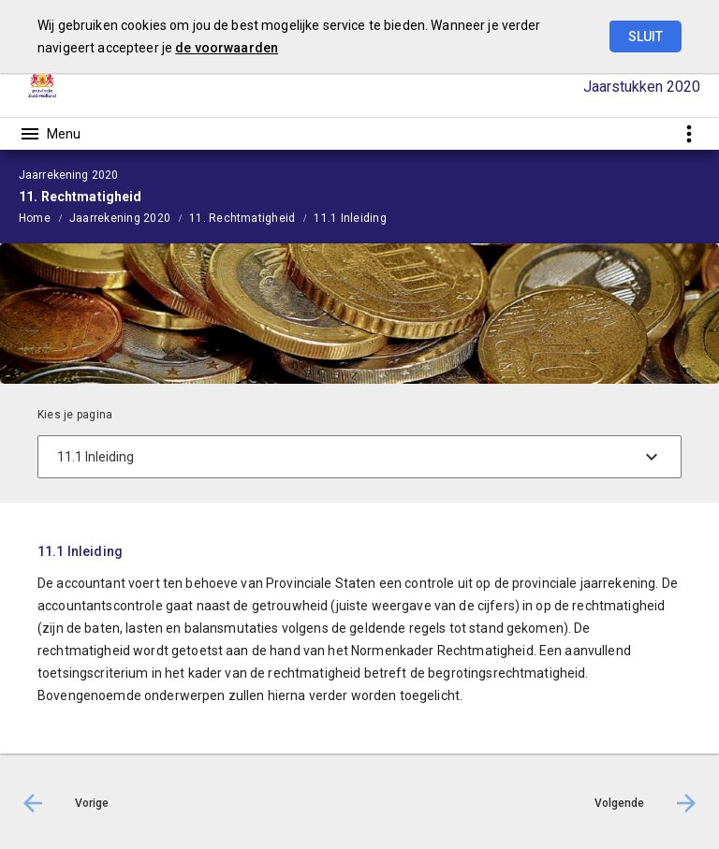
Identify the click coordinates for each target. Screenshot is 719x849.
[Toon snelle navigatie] (688, 133)
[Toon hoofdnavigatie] (49, 134)
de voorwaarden (226, 47)
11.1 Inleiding (350, 218)
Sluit (645, 36)
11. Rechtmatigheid (242, 218)
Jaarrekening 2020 (119, 218)
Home (35, 218)
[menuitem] (44, 217)
